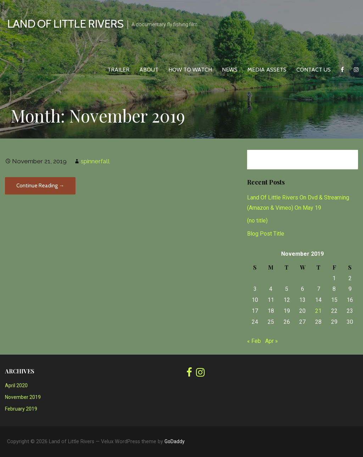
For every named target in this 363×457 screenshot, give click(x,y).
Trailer (118, 69)
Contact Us (313, 69)
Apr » (271, 341)
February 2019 (21, 409)
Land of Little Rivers (65, 23)
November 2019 (23, 397)
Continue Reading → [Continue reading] (40, 185)
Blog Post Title (265, 233)
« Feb (254, 341)
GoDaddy (174, 441)
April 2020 (16, 385)
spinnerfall (95, 161)
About (148, 69)
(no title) (257, 220)
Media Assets (266, 69)
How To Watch (190, 69)
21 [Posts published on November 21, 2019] (318, 311)
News (230, 69)
